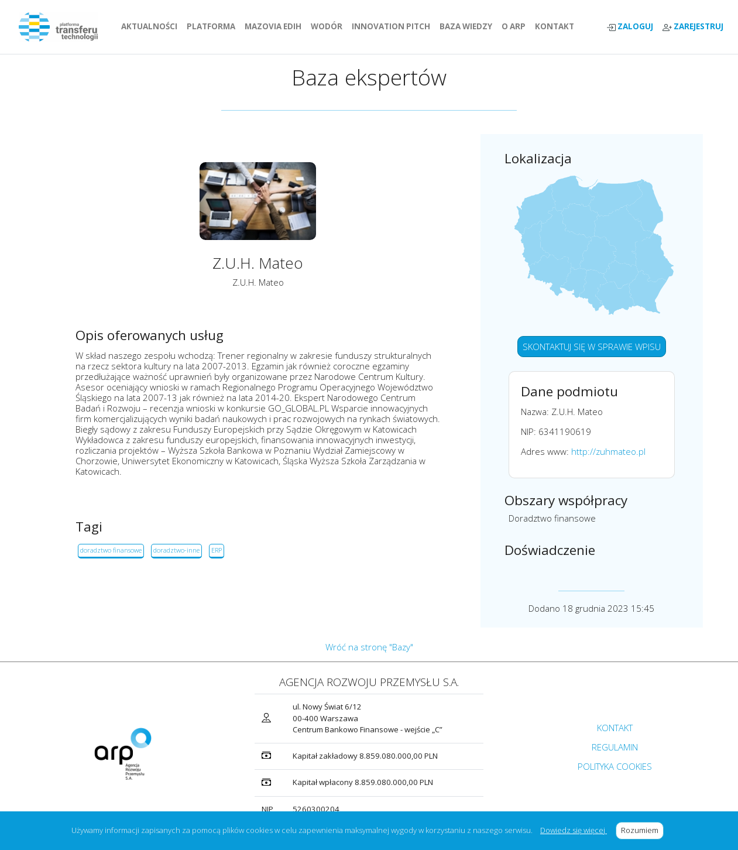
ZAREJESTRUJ (693, 27)
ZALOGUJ (629, 27)
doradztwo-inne (176, 550)
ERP (216, 550)
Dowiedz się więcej (573, 830)
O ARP (516, 26)
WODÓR (329, 26)
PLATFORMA (213, 26)
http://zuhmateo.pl (608, 451)
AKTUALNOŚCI (151, 26)
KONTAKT (557, 26)
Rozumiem (642, 830)
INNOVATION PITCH (391, 26)
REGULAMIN (615, 747)
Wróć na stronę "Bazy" (369, 647)
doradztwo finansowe (111, 550)
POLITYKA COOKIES (615, 766)
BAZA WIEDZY (466, 26)
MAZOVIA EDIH (275, 26)
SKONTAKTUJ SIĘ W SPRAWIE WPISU (592, 346)
